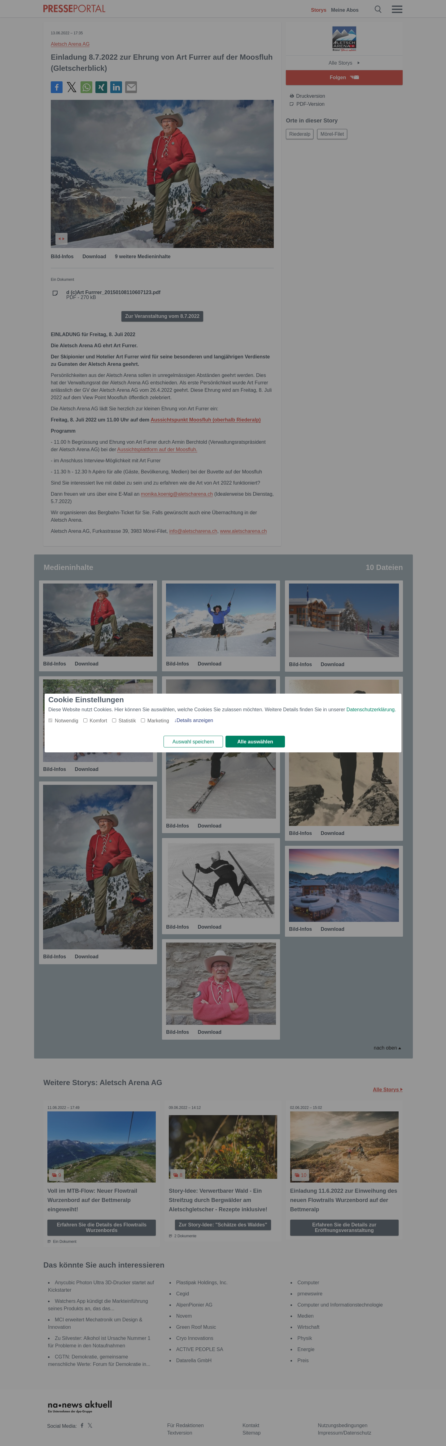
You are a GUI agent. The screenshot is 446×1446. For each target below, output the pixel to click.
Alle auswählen (255, 741)
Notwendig (66, 720)
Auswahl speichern (193, 741)
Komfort (98, 720)
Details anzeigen (195, 720)
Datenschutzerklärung (371, 709)
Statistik (127, 720)
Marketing (158, 720)
